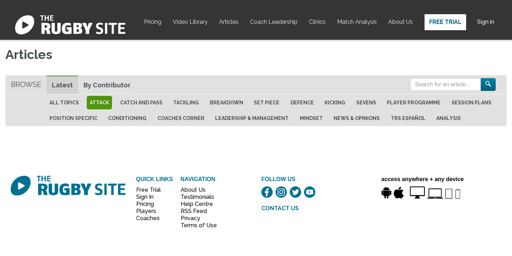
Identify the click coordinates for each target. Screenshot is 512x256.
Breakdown (226, 102)
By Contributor (107, 85)
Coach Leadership (274, 21)
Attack (99, 102)
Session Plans (471, 102)
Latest (62, 85)
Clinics (317, 21)
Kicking (335, 102)
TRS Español (408, 118)
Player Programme (414, 102)
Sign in (485, 21)
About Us (400, 21)
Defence (302, 102)
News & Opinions (357, 118)
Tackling (186, 102)
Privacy (190, 218)
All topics (64, 102)
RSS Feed (194, 211)
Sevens (366, 102)
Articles (229, 21)
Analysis (448, 118)
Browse (26, 84)
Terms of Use (195, 225)
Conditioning (127, 118)
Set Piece (266, 102)
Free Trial (445, 21)
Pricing (152, 21)
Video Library (190, 21)
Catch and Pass (141, 102)
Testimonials (195, 197)
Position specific (73, 118)
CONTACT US (280, 208)
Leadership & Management (252, 118)
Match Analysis (357, 21)
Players (146, 211)
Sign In (145, 197)
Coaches (148, 218)
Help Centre (195, 204)
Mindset (311, 118)
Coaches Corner (181, 118)
